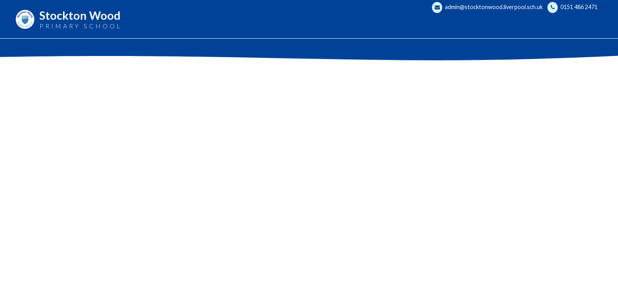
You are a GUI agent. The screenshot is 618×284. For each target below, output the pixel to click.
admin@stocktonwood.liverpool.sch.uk (487, 7)
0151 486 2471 (572, 7)
